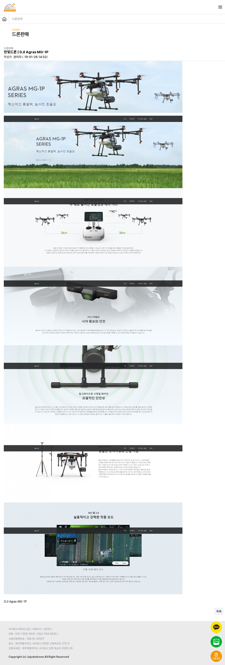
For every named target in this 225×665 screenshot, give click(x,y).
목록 (219, 611)
